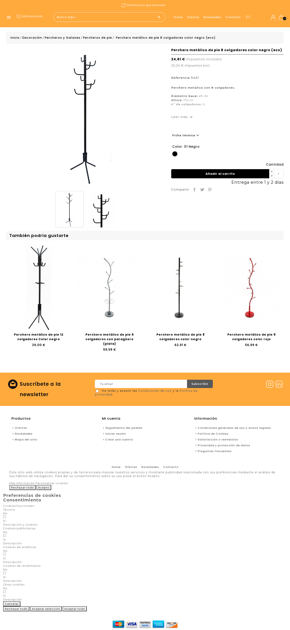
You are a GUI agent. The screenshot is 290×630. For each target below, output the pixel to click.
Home (178, 17)
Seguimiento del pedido (124, 428)
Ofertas (193, 17)
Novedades (212, 17)
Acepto (44, 487)
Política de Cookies (213, 434)
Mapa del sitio (26, 439)
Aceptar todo (74, 608)
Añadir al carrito (220, 174)
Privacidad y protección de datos (224, 445)
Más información (22, 483)
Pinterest (209, 189)
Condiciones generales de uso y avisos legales (234, 428)
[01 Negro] (174, 154)
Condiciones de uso (155, 391)
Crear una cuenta (119, 439)
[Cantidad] (279, 173)
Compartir (194, 189)
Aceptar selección (46, 608)
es (248, 17)
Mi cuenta (111, 418)
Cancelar (12, 603)
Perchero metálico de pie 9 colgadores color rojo (251, 336)
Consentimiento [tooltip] (22, 499)
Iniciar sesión (115, 434)
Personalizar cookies (52, 483)
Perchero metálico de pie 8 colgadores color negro (180, 336)
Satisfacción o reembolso (218, 439)
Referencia (180, 78)
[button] (20, 524)
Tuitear (202, 189)
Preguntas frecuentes (215, 451)
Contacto (233, 17)
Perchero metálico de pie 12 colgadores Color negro (38, 336)
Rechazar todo (22, 487)
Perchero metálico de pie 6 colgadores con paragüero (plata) (110, 339)
